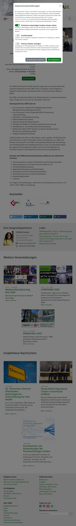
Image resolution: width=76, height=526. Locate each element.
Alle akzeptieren (54, 60)
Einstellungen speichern (36, 60)
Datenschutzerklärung (21, 19)
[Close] (60, 5)
